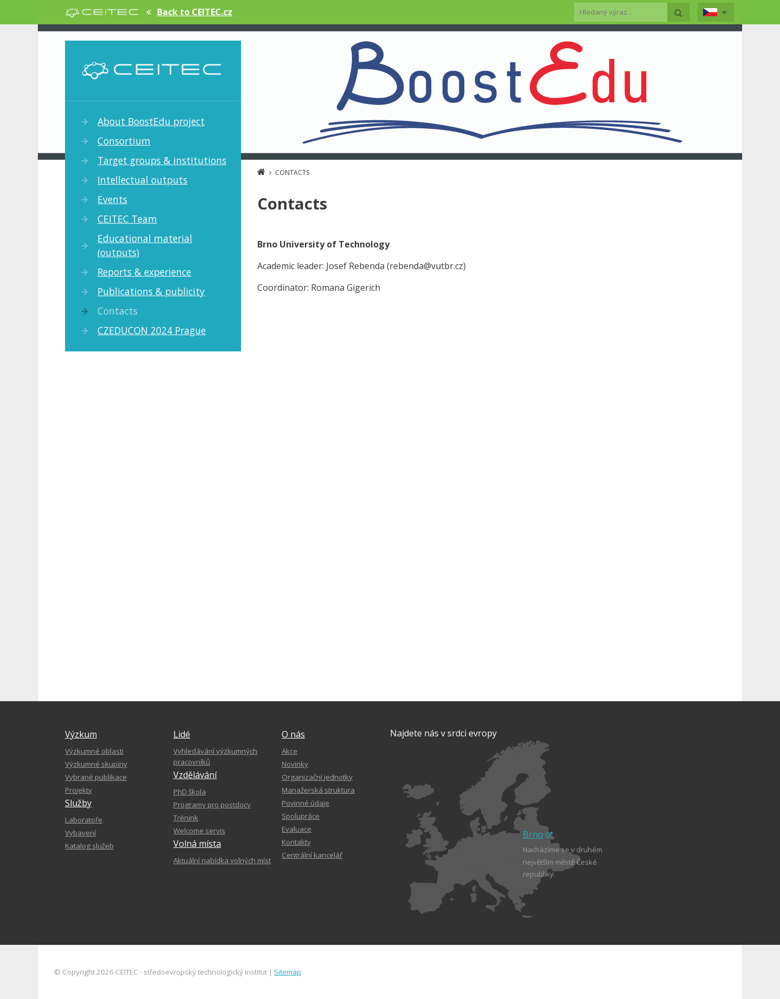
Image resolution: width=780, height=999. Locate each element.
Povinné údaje (305, 803)
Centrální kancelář (312, 855)
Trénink (185, 817)
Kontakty (296, 842)
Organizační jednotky (317, 777)
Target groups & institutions (162, 160)
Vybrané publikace (96, 777)
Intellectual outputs (142, 179)
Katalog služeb (89, 846)
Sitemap (287, 972)
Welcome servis (199, 830)
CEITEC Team (127, 218)
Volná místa (197, 844)
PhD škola (189, 791)
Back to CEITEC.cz (194, 12)
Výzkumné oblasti (94, 751)
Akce (289, 751)
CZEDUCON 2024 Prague (152, 330)
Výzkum (81, 734)
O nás (293, 734)
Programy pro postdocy (212, 804)
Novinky (295, 764)
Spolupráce (301, 816)
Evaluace (296, 829)
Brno (537, 834)
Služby (78, 803)
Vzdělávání (195, 775)
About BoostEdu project (151, 121)
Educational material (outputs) (145, 245)
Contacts (118, 310)
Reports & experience (144, 271)
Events (112, 199)
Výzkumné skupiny (96, 764)
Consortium (124, 140)
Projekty (78, 790)
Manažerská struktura (318, 790)
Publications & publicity (151, 291)
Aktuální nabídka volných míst (222, 860)
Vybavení (80, 833)
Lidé (181, 734)
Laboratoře (83, 820)
